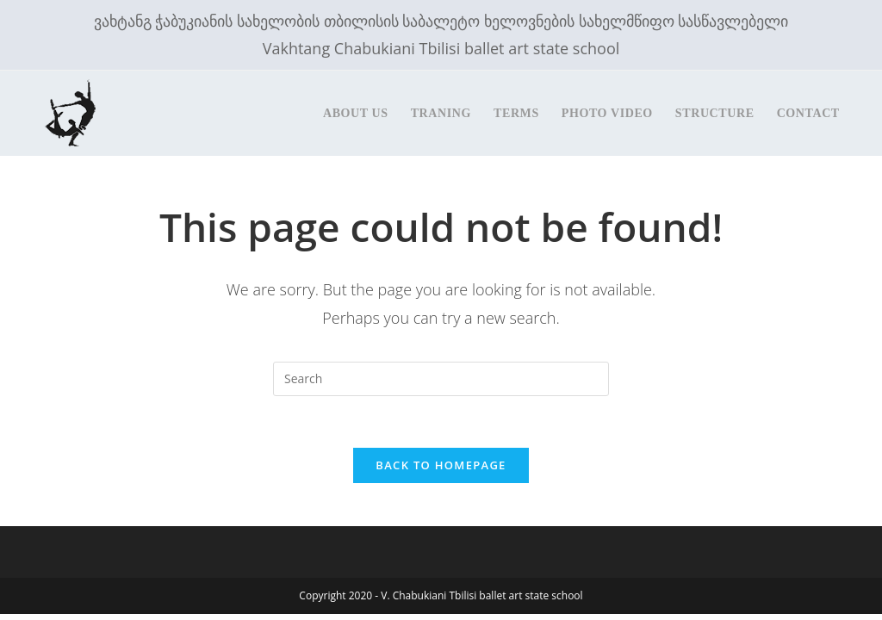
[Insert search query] (441, 379)
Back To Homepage (441, 465)
